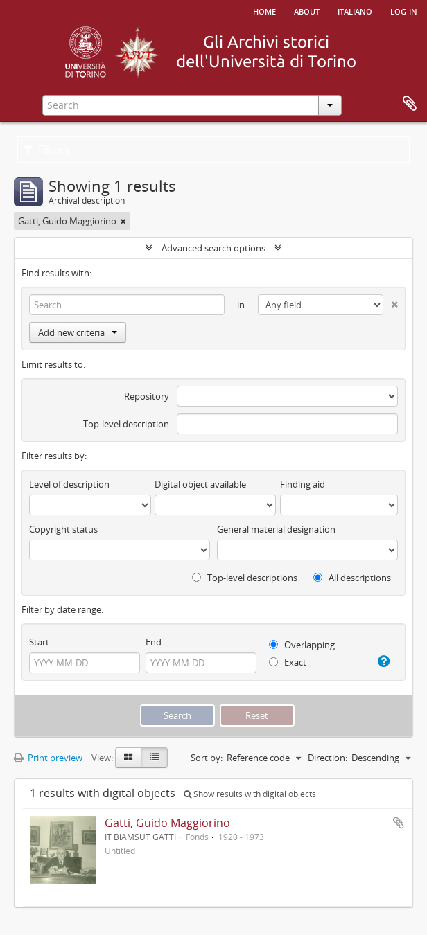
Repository (146, 396)
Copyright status (63, 529)
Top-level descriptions (244, 577)
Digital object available (200, 484)
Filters (47, 149)
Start (39, 642)
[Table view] (154, 757)
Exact (287, 662)
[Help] (381, 661)
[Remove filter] (123, 221)
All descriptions (352, 577)
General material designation (276, 529)
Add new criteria (77, 332)
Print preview (48, 757)
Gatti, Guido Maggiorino (167, 822)
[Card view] (128, 757)
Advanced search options (213, 248)
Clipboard (409, 104)
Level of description (69, 484)
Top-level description (126, 424)
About (307, 10)
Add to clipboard (399, 823)
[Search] (127, 304)
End (154, 642)
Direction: (327, 757)
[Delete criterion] (390, 301)
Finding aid (302, 484)
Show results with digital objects (250, 794)
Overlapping (302, 645)
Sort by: (207, 757)
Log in (403, 10)
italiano (355, 10)
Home (264, 10)
